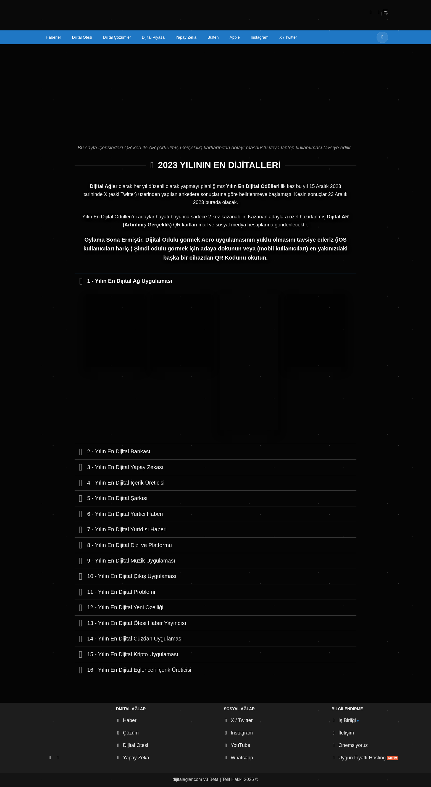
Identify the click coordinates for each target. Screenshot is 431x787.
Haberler (53, 37)
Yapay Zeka (185, 37)
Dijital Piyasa (153, 37)
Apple (235, 37)
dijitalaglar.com (187, 779)
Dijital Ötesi (82, 37)
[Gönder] (382, 37)
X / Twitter (288, 37)
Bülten (213, 37)
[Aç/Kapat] (81, 280)
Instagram (259, 37)
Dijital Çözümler (117, 37)
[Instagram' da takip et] (369, 12)
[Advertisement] (215, 85)
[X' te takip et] (377, 12)
